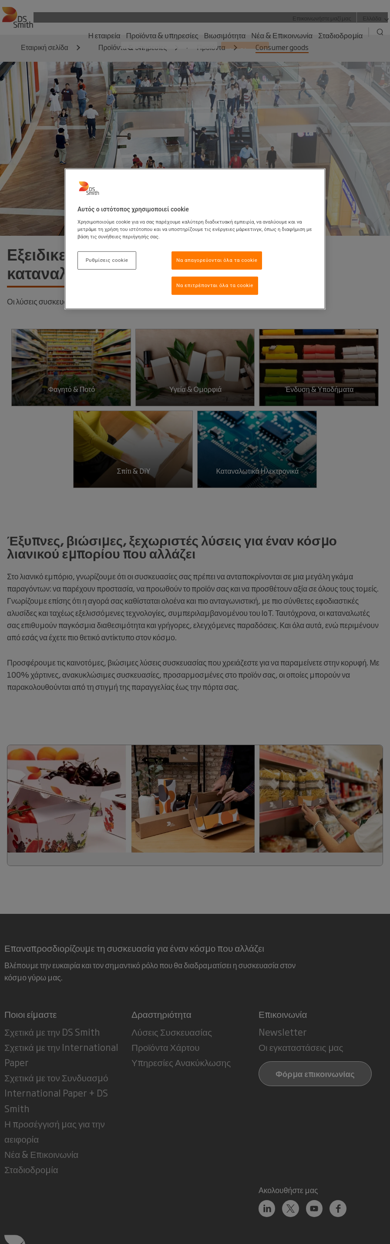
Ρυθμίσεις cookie (107, 260)
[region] (195, 239)
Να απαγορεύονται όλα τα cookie (216, 260)
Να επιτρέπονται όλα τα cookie (214, 285)
